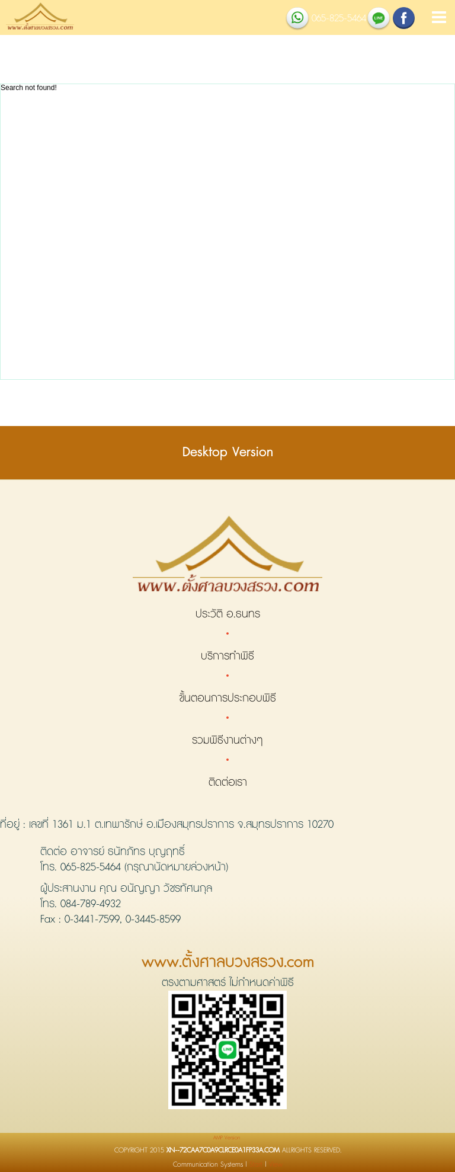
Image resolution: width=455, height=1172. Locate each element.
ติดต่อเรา (228, 782)
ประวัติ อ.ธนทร (228, 614)
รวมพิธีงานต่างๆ (227, 740)
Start (255, 1165)
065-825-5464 (90, 867)
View (276, 1165)
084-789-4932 (90, 904)
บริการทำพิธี (227, 656)
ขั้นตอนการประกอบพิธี (227, 698)
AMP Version (226, 1138)
